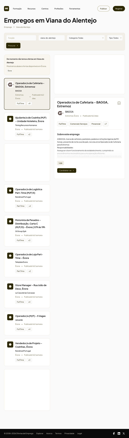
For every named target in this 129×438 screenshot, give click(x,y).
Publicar (103, 8)
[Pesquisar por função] (21, 38)
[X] (123, 433)
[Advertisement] (27, 162)
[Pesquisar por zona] (51, 38)
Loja (60, 163)
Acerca (49, 433)
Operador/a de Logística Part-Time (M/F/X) (28, 191)
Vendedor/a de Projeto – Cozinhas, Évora (28, 345)
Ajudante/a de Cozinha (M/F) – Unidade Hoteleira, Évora (30, 119)
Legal (79, 433)
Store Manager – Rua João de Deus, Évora (30, 287)
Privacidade (69, 433)
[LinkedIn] (118, 433)
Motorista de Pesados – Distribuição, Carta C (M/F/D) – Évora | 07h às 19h (30, 224)
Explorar (39, 433)
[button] (27, 94)
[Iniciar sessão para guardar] (119, 103)
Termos (58, 433)
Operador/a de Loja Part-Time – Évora (29, 256)
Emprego (8, 27)
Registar (118, 8)
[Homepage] (6, 8)
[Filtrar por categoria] (86, 38)
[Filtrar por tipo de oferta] (115, 38)
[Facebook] (113, 433)
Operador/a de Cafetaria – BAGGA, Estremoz (29, 85)
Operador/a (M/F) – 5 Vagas (30, 315)
